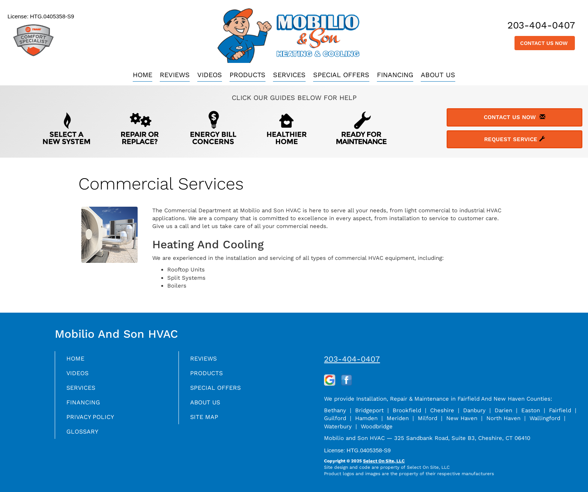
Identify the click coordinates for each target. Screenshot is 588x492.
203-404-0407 (352, 359)
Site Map (205, 420)
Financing (395, 75)
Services (289, 75)
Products (248, 75)
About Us (438, 75)
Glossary (84, 436)
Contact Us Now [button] (544, 43)
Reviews (175, 75)
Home (142, 75)
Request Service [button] (514, 139)
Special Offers (341, 75)
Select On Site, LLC (384, 461)
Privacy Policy (92, 420)
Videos (209, 75)
